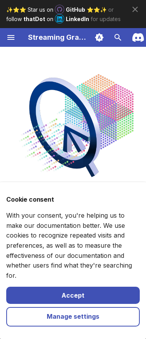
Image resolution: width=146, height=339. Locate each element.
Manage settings (73, 316)
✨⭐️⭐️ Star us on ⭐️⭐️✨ (57, 9)
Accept (73, 295)
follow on (48, 19)
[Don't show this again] (135, 9)
